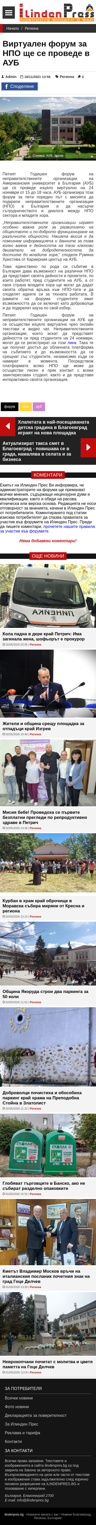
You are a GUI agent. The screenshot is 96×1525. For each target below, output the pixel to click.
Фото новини (17, 1407)
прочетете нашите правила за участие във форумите (47, 528)
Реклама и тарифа (22, 1433)
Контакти (13, 1441)
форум (9, 406)
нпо (25, 406)
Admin (9, 77)
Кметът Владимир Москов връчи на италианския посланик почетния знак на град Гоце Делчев (46, 1276)
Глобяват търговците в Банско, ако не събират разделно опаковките (44, 1186)
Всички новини (19, 1398)
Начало (12, 28)
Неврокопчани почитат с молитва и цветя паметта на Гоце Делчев (48, 1364)
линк (72, 343)
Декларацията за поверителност (36, 1415)
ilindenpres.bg (14, 1514)
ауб (39, 406)
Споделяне (19, 86)
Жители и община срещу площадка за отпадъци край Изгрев (43, 726)
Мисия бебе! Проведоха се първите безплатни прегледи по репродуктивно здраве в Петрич (45, 817)
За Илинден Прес (21, 1424)
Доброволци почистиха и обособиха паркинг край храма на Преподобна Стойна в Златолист (42, 1097)
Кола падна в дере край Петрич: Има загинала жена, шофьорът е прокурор (44, 636)
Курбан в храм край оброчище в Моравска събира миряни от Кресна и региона (43, 905)
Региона (31, 28)
